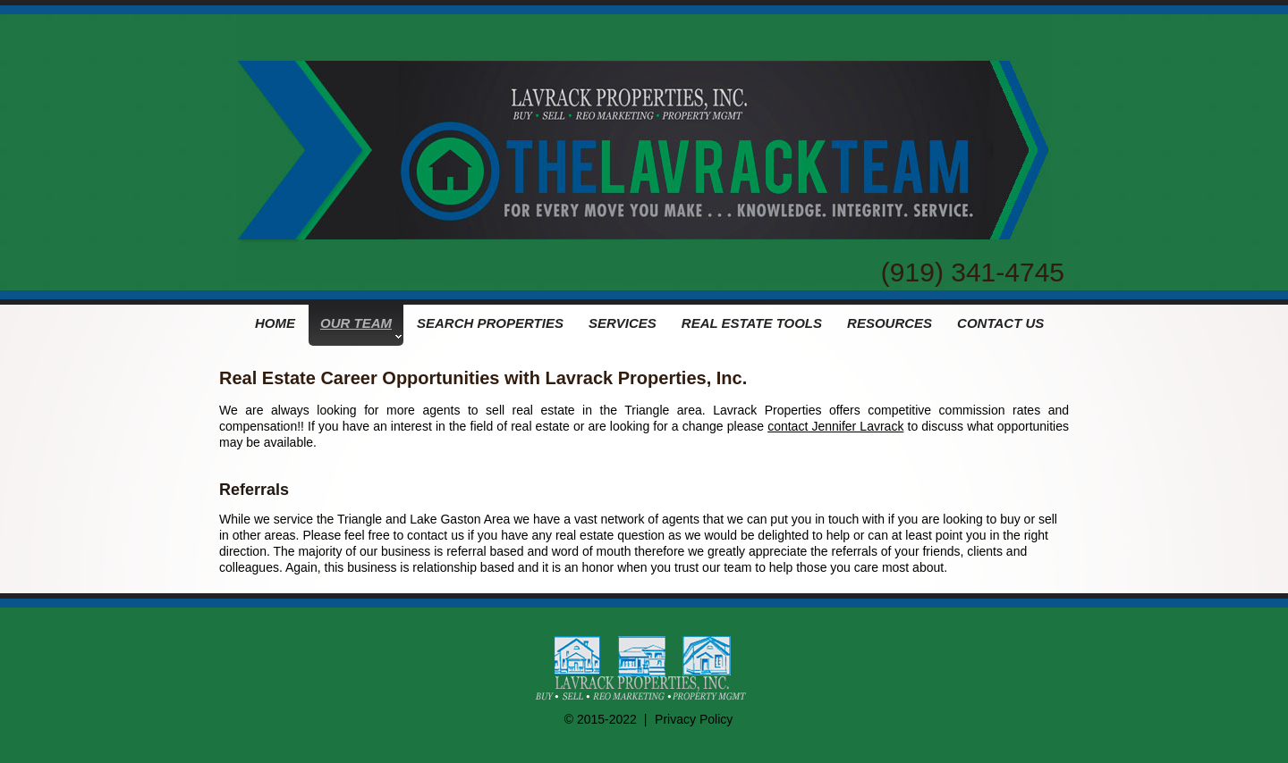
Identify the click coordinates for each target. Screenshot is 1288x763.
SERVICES (623, 323)
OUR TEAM (361, 327)
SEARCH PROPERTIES (490, 323)
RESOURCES (889, 323)
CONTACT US (1000, 323)
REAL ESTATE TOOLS (752, 323)
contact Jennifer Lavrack (835, 426)
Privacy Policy (694, 719)
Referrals (254, 490)
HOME (275, 323)
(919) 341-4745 (972, 272)
